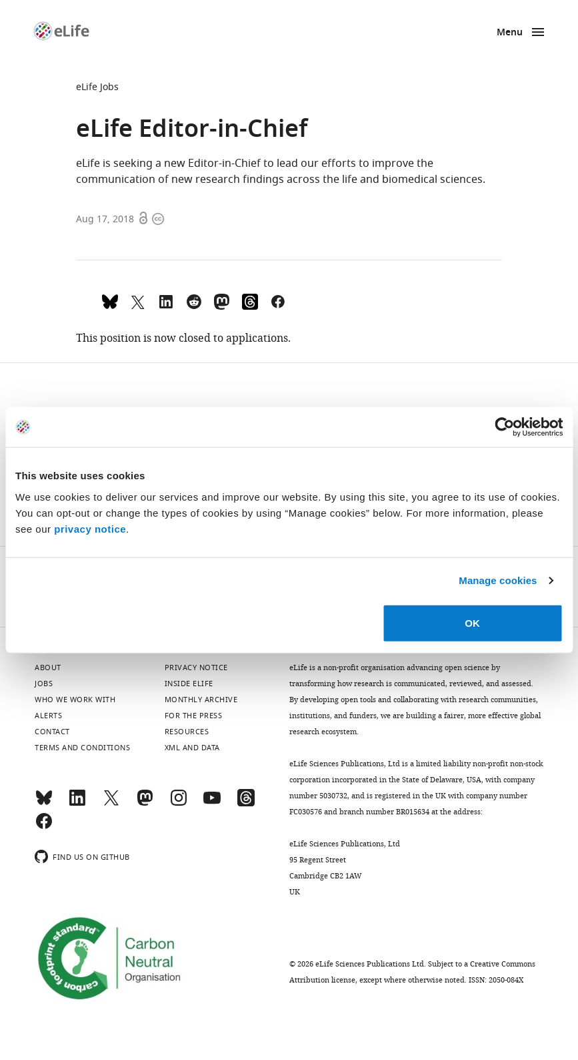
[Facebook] (44, 827)
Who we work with (75, 699)
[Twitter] (111, 804)
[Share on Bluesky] (110, 300)
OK (472, 622)
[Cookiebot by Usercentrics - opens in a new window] (504, 427)
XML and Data (192, 747)
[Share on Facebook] (278, 300)
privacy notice (90, 528)
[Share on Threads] (250, 300)
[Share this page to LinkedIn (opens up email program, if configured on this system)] (166, 300)
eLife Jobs (97, 87)
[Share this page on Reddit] (194, 300)
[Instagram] (178, 804)
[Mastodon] (144, 804)
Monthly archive (201, 699)
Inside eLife (189, 683)
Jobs (44, 683)
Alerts (48, 715)
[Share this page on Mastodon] (222, 300)
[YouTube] (212, 804)
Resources (187, 731)
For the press (194, 715)
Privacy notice (196, 667)
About (48, 667)
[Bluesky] (44, 804)
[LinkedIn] (77, 804)
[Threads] (246, 804)
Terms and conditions (82, 747)
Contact (52, 731)
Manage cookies (498, 580)
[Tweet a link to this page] (138, 300)
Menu (510, 33)
